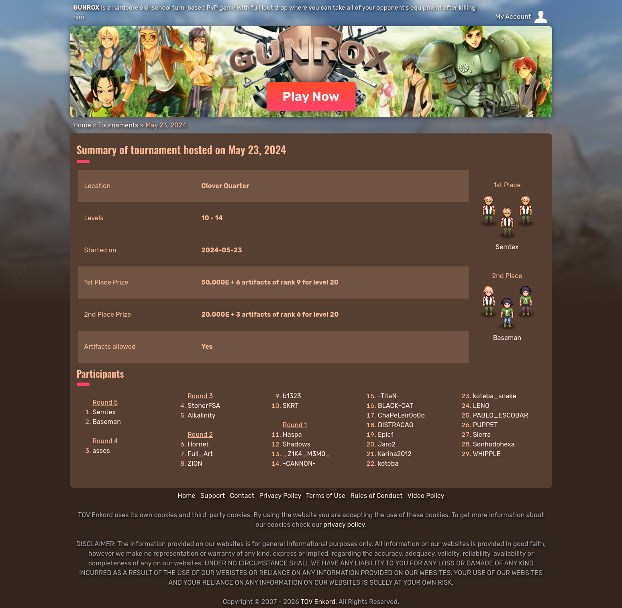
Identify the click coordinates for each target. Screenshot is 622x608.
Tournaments (118, 125)
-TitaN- (389, 396)
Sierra (482, 434)
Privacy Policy (280, 496)
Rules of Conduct (376, 496)
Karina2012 (395, 454)
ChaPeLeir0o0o (401, 415)
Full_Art (200, 454)
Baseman (507, 338)
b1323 (292, 396)
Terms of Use (325, 496)
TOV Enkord (317, 602)
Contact (242, 496)
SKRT (291, 405)
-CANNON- (299, 463)
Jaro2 (387, 444)
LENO (481, 405)
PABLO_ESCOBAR (500, 415)
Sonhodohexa (494, 444)
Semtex (507, 247)
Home (82, 125)
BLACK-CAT (395, 405)
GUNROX (86, 7)
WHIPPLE (487, 454)
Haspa (292, 434)
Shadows (296, 444)
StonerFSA (204, 405)
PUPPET (485, 425)
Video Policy (425, 496)
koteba (388, 463)
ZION (195, 463)
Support (212, 496)
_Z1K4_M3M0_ (306, 454)
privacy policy (344, 524)
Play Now (311, 96)
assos (101, 450)
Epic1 (386, 434)
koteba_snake (494, 396)
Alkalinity (202, 415)
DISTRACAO (396, 425)
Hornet (198, 444)
